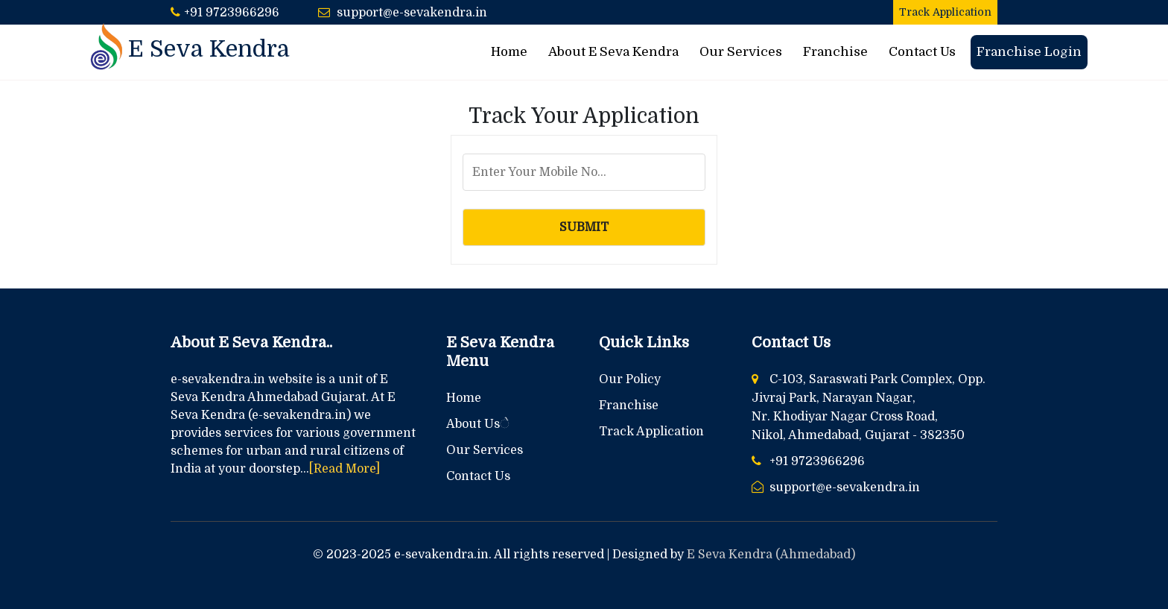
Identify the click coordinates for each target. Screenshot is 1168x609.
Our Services (740, 52)
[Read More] (344, 469)
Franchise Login (1029, 52)
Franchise (835, 52)
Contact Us (922, 52)
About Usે (478, 424)
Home (509, 52)
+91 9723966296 (231, 12)
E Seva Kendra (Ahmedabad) (771, 554)
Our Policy (630, 379)
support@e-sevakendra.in (412, 12)
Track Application (945, 12)
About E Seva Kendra (613, 52)
